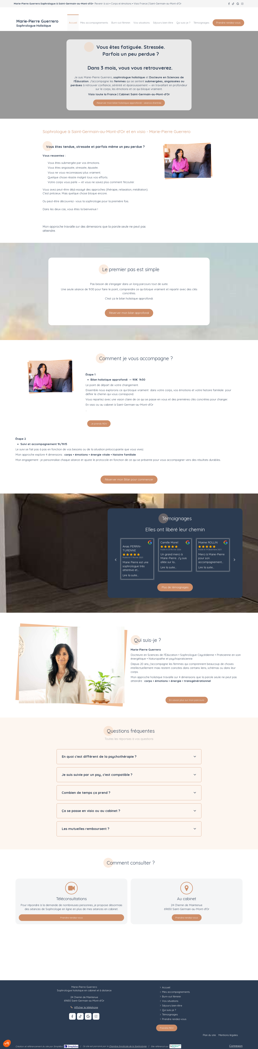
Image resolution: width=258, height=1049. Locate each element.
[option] (175, 555)
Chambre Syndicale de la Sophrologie (127, 1046)
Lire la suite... (131, 575)
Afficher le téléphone (86, 1007)
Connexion (236, 1046)
